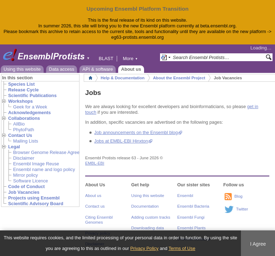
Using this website (22, 69)
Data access (62, 69)
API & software (97, 69)
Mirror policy (25, 175)
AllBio (19, 124)
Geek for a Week (30, 107)
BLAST (106, 58)
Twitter (242, 209)
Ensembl (185, 195)
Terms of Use (182, 248)
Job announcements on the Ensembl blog (136, 132)
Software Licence (30, 180)
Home (90, 78)
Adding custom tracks (150, 217)
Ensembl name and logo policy (44, 169)
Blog (238, 196)
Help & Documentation (122, 78)
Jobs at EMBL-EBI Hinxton (121, 141)
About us (131, 69)
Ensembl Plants (191, 228)
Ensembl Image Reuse (36, 163)
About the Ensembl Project (179, 78)
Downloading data (147, 228)
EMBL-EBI (94, 163)
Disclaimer (23, 158)
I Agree (258, 244)
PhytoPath (23, 129)
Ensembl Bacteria (193, 206)
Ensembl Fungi (191, 217)
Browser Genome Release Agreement (51, 152)
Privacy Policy (144, 248)
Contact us (95, 206)
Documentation (145, 206)
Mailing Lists (25, 141)
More (130, 58)
